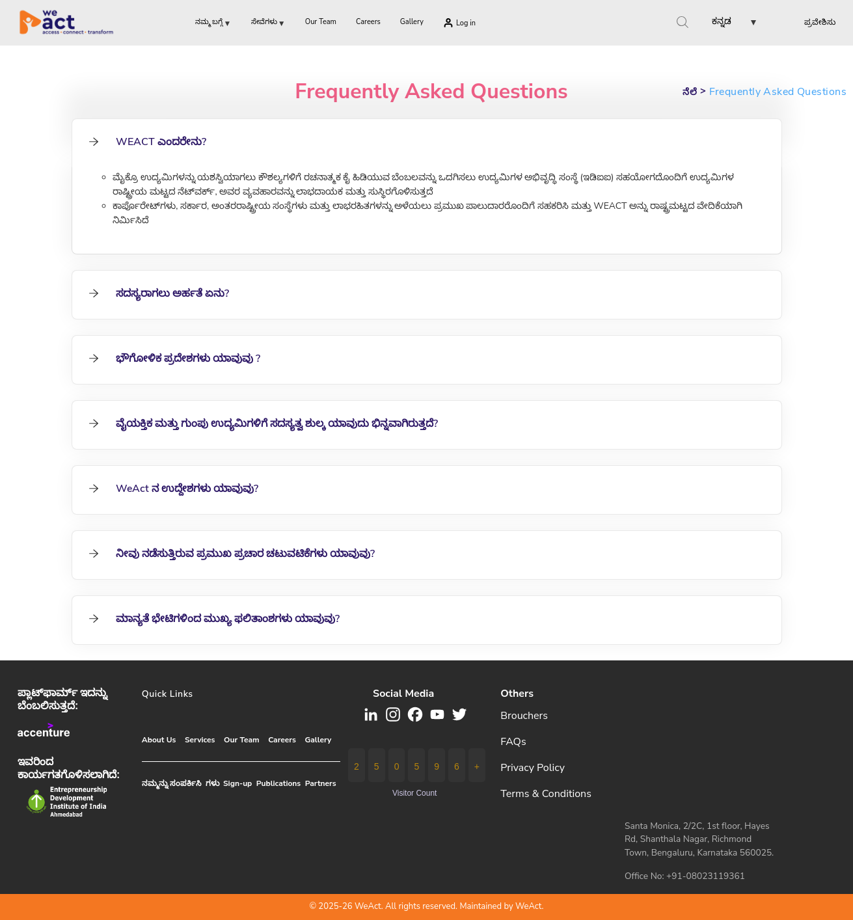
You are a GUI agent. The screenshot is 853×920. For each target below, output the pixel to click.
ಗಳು (212, 783)
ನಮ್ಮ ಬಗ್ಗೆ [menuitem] (213, 24)
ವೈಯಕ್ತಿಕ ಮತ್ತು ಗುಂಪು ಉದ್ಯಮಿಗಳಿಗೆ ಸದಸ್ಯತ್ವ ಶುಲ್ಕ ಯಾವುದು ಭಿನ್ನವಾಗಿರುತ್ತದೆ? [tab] (263, 423)
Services (200, 740)
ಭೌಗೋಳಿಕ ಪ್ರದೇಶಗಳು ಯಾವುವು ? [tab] (174, 358)
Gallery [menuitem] (412, 22)
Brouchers (524, 716)
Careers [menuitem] (368, 22)
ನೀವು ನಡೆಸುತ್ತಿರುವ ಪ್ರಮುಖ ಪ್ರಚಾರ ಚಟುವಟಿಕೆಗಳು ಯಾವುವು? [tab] (231, 553)
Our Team (241, 740)
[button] (723, 23)
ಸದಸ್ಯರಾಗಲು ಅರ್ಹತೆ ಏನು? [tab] (158, 293)
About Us (159, 740)
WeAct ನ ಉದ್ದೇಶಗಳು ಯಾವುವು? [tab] (173, 488)
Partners (320, 783)
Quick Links (167, 694)
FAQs (513, 742)
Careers (282, 740)
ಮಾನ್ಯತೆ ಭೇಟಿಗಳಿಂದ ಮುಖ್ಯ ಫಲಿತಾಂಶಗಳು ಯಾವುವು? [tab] (214, 619)
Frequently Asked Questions (431, 91)
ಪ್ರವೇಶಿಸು (819, 22)
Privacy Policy (532, 768)
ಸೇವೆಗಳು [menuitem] (268, 24)
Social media (403, 693)
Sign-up (237, 783)
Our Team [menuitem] (320, 22)
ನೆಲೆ (690, 92)
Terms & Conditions (545, 794)
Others (517, 693)
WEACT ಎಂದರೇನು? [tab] (147, 142)
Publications (278, 783)
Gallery (318, 740)
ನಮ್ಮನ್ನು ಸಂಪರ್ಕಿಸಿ (171, 783)
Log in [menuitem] (466, 23)
